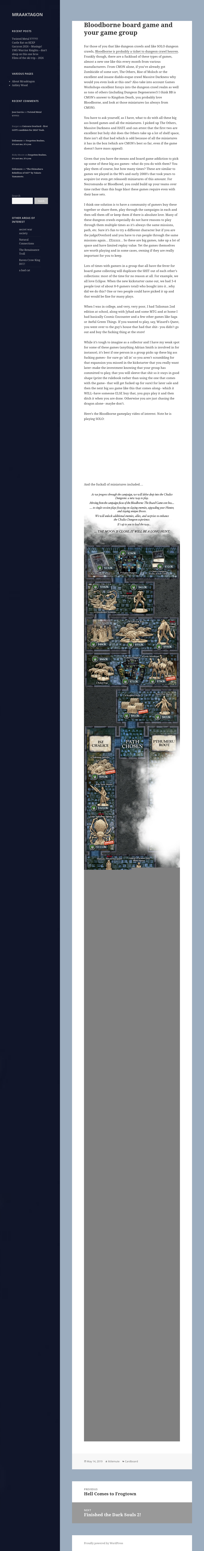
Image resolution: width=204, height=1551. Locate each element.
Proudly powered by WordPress (103, 1543)
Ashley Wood (20, 85)
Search (16, 196)
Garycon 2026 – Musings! (27, 46)
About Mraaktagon (23, 81)
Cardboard (131, 1461)
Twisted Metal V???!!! (25, 39)
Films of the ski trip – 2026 (28, 58)
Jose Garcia (18, 112)
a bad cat (24, 270)
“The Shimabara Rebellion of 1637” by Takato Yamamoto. (27, 173)
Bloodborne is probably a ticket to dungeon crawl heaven (136, 51)
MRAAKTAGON (27, 14)
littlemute (17, 140)
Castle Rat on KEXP (23, 42)
